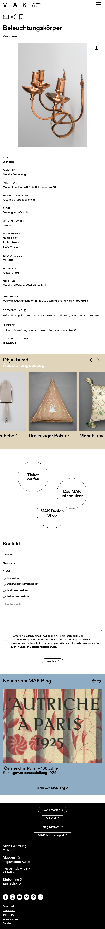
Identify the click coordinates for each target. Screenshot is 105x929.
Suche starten (52, 809)
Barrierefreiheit (10, 919)
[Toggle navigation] (98, 5)
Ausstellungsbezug (24, 365)
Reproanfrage (13, 578)
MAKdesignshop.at (52, 834)
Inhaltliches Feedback (17, 590)
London (43, 187)
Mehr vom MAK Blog (52, 795)
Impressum (8, 914)
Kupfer (7, 225)
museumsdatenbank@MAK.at (17, 870)
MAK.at (52, 817)
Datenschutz (9, 910)
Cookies (7, 923)
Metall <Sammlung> (15, 174)
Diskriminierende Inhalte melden (22, 584)
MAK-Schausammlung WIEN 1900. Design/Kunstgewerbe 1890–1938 (45, 300)
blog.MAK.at (52, 826)
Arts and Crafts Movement (19, 199)
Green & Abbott (27, 187)
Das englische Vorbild (16, 212)
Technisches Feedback (18, 596)
